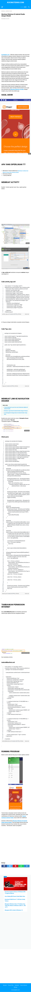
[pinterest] (15, 866)
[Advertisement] (15, 36)
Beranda (5, 985)
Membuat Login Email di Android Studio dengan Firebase (16, 410)
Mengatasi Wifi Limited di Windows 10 (14, 910)
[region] (15, 299)
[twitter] (10, 866)
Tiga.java (4, 386)
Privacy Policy (10, 985)
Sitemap (15, 987)
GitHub (19, 314)
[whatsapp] (21, 866)
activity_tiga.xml (6, 314)
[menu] (3, 7)
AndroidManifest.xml (7, 741)
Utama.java (5, 593)
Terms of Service (23, 985)
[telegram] (27, 866)
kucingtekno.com (15, 2)
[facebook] (4, 866)
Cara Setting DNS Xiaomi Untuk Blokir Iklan (15, 896)
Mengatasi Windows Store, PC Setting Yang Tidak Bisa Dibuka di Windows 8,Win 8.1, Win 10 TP (15, 905)
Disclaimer (17, 985)
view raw (27, 314)
